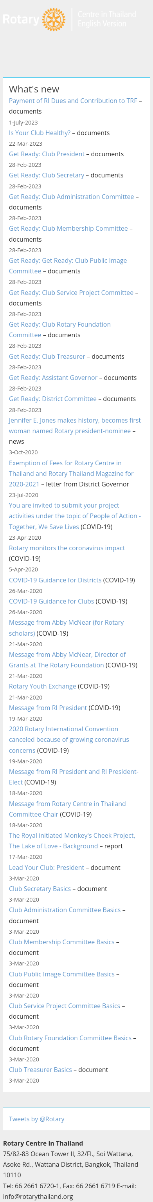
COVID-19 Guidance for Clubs (51, 601)
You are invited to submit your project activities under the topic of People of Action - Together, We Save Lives (75, 516)
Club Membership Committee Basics (62, 942)
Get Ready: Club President (47, 154)
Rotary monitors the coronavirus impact (67, 548)
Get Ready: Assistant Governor (53, 377)
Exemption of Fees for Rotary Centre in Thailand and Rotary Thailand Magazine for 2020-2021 (71, 473)
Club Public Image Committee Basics (62, 974)
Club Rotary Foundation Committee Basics (70, 1038)
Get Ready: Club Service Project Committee (71, 292)
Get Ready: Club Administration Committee (71, 196)
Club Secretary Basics (40, 888)
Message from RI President (48, 707)
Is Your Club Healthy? (39, 132)
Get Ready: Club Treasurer (47, 356)
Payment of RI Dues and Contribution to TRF (73, 100)
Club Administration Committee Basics (65, 910)
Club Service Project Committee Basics (64, 1005)
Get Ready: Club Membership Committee (68, 228)
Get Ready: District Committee (53, 398)
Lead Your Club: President (46, 867)
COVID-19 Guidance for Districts (55, 580)
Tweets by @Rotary (37, 1119)
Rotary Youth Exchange (42, 686)
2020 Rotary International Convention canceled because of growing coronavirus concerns (69, 739)
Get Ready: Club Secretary (46, 175)
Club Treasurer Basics (40, 1069)
